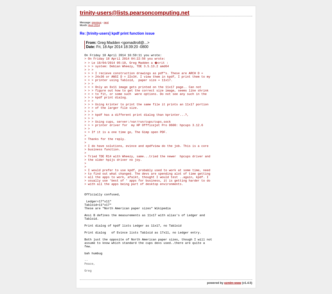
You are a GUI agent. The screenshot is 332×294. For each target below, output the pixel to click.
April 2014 (94, 25)
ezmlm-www (232, 283)
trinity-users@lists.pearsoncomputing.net (134, 12)
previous (96, 22)
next (106, 22)
